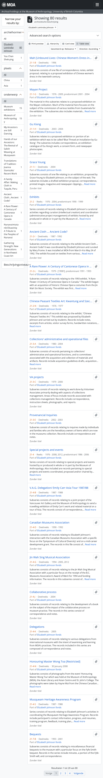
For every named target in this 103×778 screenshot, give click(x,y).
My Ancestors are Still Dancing (13, 130)
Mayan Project (38, 89)
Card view (68, 43)
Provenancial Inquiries (43, 415)
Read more (90, 111)
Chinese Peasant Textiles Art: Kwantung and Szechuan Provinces (61, 301)
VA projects (37, 377)
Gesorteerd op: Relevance (62, 49)
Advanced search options (45, 35)
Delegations (37, 626)
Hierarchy (53, 43)
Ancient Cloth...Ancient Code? (13, 197)
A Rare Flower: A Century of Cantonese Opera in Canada (13, 213)
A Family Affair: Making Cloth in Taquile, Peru (13, 184)
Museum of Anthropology (13, 118)
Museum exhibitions (13, 108)
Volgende (78, 773)
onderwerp (11, 94)
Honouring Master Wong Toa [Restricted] (55, 661)
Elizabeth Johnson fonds (49, 65)
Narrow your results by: (13, 21)
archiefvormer (13, 32)
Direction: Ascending (89, 49)
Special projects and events (46, 449)
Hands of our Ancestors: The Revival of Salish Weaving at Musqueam (13, 147)
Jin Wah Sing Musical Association (50, 557)
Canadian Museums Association (49, 522)
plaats (7, 68)
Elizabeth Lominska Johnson (13, 47)
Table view (82, 43)
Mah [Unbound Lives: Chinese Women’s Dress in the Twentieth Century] (61, 58)
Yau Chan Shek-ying (13, 58)
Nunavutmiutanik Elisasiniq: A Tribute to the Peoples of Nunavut (13, 231)
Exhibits (34, 197)
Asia (13, 86)
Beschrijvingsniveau (14, 264)
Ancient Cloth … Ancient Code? (48, 231)
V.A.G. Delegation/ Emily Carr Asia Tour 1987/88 (59, 487)
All (5, 38)
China (13, 81)
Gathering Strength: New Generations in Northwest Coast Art (13, 249)
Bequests (35, 734)
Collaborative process (43, 592)
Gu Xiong (35, 124)
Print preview (36, 43)
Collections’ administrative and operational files (59, 339)
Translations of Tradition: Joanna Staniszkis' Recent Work (13, 167)
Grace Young (37, 162)
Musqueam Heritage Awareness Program (55, 699)
